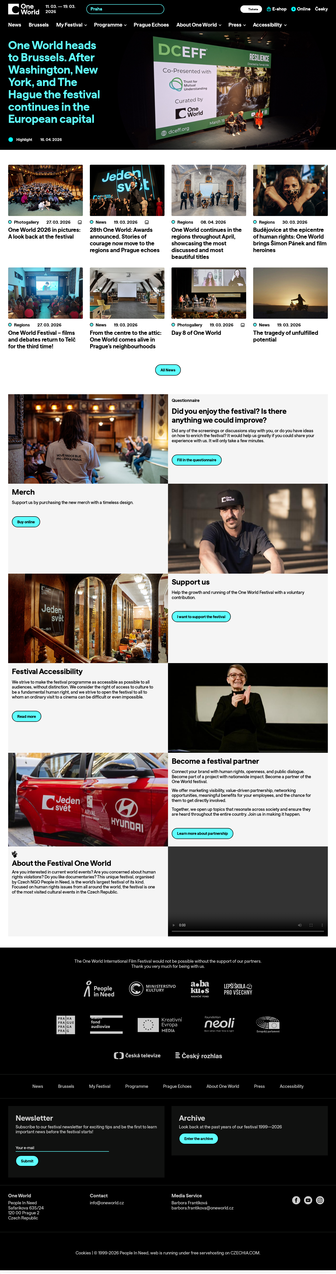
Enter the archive (198, 1139)
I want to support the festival (201, 617)
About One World (196, 24)
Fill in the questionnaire (196, 460)
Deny (297, 1259)
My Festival (69, 24)
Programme (108, 24)
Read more (26, 716)
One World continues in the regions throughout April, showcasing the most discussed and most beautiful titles (207, 243)
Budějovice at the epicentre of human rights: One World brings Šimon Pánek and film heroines (290, 239)
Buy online (26, 522)
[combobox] (125, 9)
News (14, 24)
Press (235, 24)
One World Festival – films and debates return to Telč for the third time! (42, 339)
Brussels (39, 24)
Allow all (297, 1240)
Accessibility (267, 24)
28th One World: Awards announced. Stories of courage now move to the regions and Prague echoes (125, 239)
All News (168, 370)
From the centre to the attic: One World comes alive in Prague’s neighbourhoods (125, 339)
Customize (297, 1249)
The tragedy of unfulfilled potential (285, 336)
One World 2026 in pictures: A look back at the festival (44, 233)
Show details (72, 1268)
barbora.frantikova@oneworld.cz (203, 1208)
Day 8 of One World (196, 332)
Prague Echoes (151, 24)
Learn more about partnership (202, 833)
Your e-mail (26, 1141)
